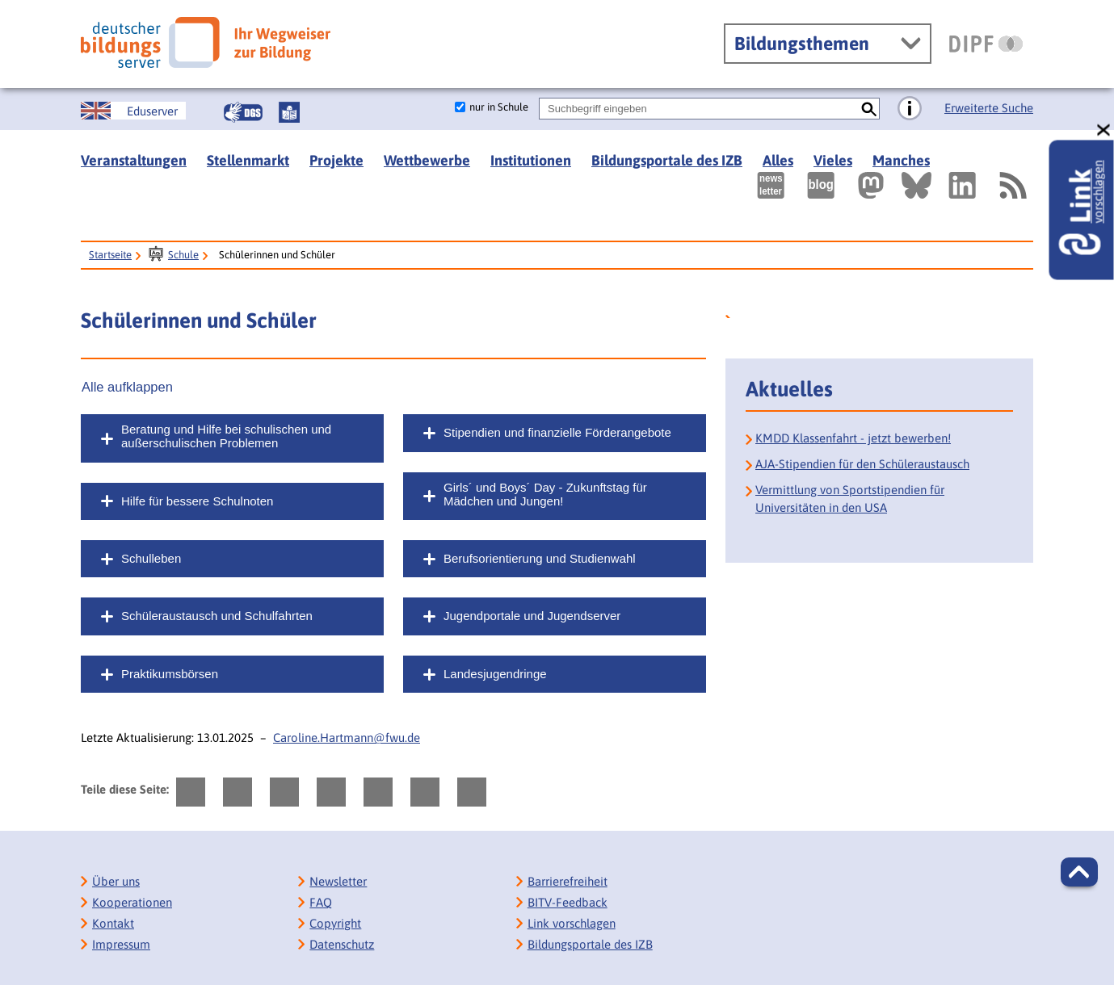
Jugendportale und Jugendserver (531, 615)
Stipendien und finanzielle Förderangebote (557, 432)
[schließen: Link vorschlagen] (1104, 130)
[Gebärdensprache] (243, 112)
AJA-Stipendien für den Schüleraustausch (862, 464)
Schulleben (151, 558)
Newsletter (338, 881)
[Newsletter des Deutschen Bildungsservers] (771, 185)
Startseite (110, 255)
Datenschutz (341, 944)
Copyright (335, 923)
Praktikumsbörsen (169, 674)
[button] (1079, 871)
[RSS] (1012, 185)
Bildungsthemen (801, 43)
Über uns (116, 881)
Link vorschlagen (572, 923)
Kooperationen (132, 902)
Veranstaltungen (134, 160)
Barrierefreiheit (567, 881)
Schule (183, 255)
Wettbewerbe (427, 160)
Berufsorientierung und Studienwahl (539, 558)
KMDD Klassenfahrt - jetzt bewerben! (853, 438)
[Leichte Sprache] (289, 112)
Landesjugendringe (495, 674)
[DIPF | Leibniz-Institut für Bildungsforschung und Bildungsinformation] (986, 43)
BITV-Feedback (567, 902)
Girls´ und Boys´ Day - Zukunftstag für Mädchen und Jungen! (545, 494)
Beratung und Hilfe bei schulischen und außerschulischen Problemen (226, 436)
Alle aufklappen (127, 386)
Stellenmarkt (248, 160)
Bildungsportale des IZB (666, 160)
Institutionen (530, 160)
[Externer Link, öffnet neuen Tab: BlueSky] (916, 185)
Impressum (121, 944)
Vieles (832, 160)
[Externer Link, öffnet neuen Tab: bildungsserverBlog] (821, 185)
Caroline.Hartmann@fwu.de (346, 737)
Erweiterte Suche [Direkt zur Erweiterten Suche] (988, 108)
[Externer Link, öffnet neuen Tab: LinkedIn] (962, 185)
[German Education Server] (133, 110)
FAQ (320, 902)
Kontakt (113, 923)
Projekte (336, 160)
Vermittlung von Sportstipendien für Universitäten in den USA (849, 498)
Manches (901, 160)
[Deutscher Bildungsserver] (205, 42)
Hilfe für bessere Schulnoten (197, 501)
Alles (778, 160)
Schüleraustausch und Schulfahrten (217, 615)
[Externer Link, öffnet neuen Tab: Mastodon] (871, 185)
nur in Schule (498, 107)
